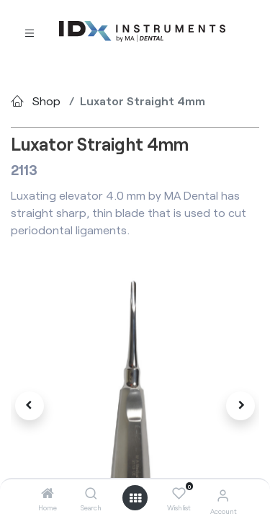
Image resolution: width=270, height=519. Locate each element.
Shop (46, 100)
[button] (29, 405)
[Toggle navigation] (29, 32)
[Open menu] (135, 498)
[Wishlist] (179, 493)
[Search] (91, 493)
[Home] (47, 493)
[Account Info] (223, 495)
